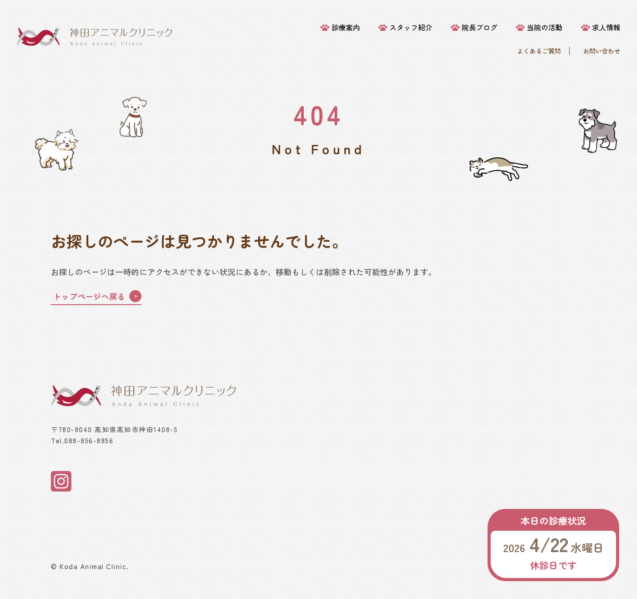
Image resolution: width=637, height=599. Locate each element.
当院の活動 (545, 27)
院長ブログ (479, 27)
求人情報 (606, 27)
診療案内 (345, 27)
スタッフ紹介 (410, 27)
